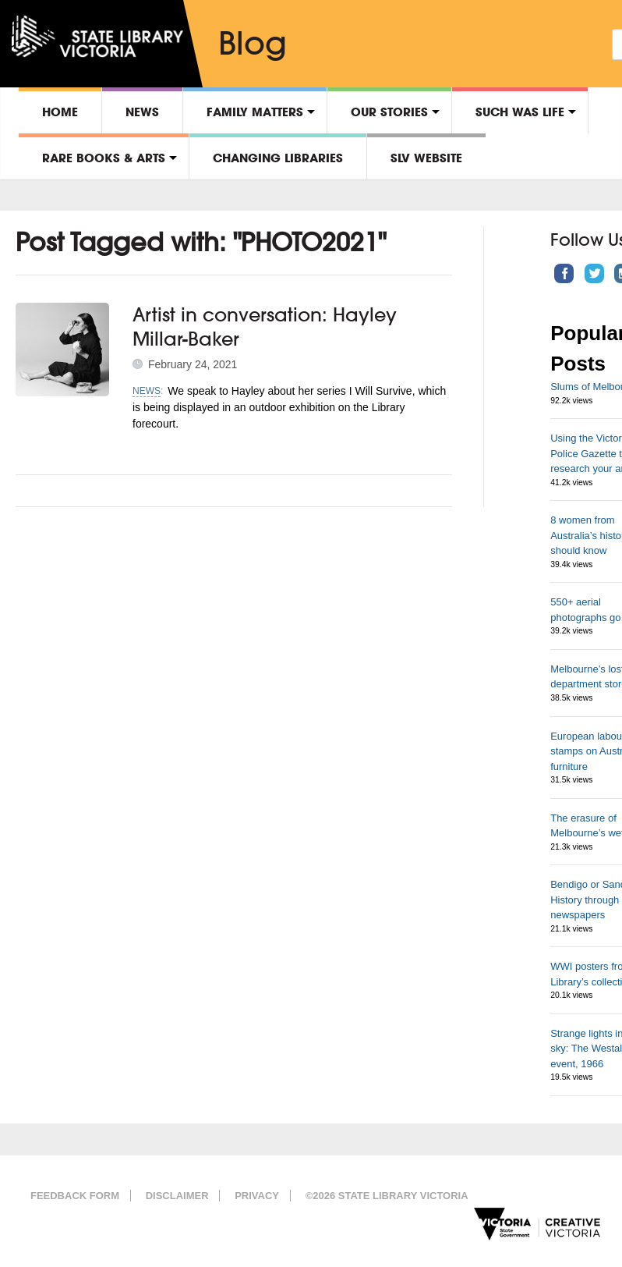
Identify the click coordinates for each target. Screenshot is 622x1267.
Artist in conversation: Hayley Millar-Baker (265, 326)
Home (60, 111)
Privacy (257, 1195)
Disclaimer (177, 1195)
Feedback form (74, 1195)
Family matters (255, 111)
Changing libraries (278, 157)
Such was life (519, 111)
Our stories (389, 111)
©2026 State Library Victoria (387, 1195)
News (142, 111)
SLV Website (426, 157)
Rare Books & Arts (103, 157)
